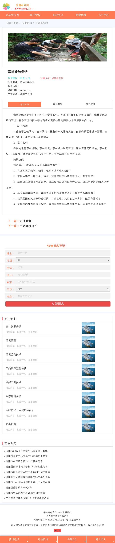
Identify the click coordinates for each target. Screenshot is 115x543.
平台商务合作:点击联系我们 (57, 512)
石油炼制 (25, 221)
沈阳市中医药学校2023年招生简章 (24, 461)
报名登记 (32, 332)
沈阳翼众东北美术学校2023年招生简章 (27, 466)
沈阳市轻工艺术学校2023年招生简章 (25, 492)
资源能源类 (42, 23)
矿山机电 (11, 424)
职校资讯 (58, 15)
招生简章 (10, 332)
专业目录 (81, 15)
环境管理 (11, 340)
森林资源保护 (13, 326)
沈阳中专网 (12, 15)
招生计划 (21, 332)
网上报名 (101, 539)
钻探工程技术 (13, 382)
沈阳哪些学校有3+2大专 (19, 487)
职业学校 (35, 15)
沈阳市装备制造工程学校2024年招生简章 (28, 472)
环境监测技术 (13, 354)
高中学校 (103, 15)
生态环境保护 (28, 225)
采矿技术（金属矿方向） (20, 410)
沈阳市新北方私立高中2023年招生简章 (27, 456)
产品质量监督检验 (16, 368)
